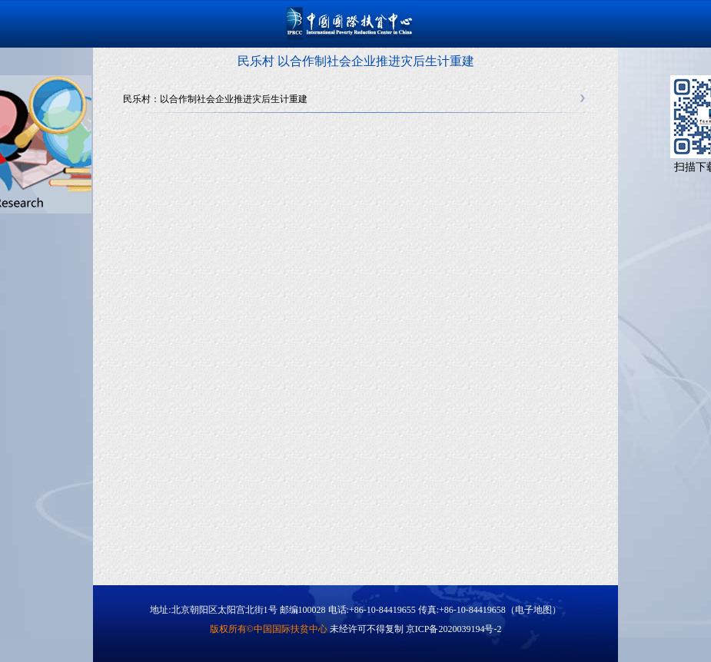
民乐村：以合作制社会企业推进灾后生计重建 (215, 99)
